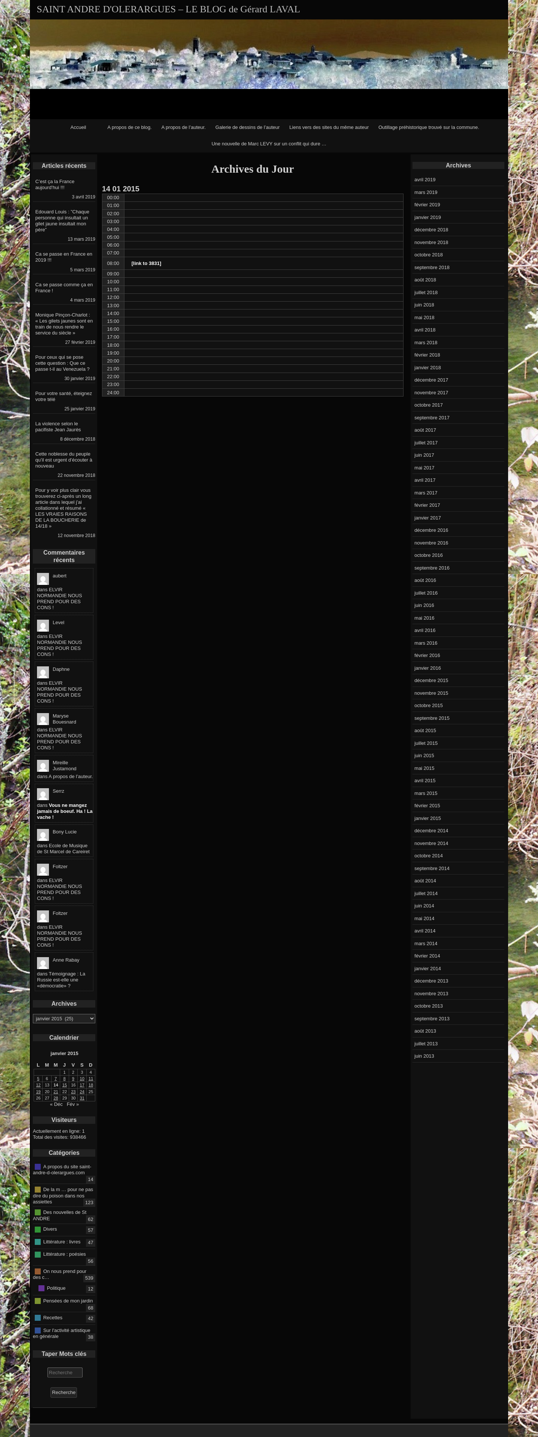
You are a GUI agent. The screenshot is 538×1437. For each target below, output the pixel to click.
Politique (56, 1288)
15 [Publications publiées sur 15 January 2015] (64, 1085)
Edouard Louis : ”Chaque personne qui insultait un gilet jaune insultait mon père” (62, 220)
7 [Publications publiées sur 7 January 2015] (56, 1078)
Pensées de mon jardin (68, 1300)
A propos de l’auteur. (183, 127)
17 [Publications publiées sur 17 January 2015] (82, 1085)
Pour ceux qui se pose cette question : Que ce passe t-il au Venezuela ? (62, 363)
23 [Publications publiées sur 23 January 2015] (73, 1091)
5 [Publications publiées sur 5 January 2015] (38, 1078)
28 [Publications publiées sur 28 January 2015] (55, 1098)
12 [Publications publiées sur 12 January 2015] (38, 1085)
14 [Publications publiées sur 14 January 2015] (55, 1085)
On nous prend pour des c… (59, 1274)
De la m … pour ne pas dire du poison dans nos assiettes (63, 1196)
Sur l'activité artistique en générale (61, 1333)
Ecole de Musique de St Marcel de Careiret (63, 848)
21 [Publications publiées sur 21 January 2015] (55, 1091)
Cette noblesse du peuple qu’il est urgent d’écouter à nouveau (63, 460)
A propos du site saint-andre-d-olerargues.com (62, 1169)
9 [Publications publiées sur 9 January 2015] (73, 1078)
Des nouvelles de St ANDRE (59, 1215)
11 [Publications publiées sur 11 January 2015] (91, 1078)
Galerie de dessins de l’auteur (248, 127)
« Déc (56, 1104)
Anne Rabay (66, 960)
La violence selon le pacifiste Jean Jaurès (58, 426)
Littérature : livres (62, 1242)
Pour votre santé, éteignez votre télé (63, 396)
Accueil (78, 127)
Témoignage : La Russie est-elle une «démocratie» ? (61, 980)
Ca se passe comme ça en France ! (64, 287)
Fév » (73, 1104)
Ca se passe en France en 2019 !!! (63, 257)
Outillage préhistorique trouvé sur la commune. (428, 127)
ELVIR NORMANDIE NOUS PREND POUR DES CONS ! (59, 598)
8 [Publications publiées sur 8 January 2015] (64, 1078)
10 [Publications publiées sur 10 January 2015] (82, 1078)
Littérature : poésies (64, 1254)
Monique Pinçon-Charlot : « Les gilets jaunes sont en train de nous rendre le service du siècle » (64, 324)
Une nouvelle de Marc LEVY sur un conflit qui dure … (269, 144)
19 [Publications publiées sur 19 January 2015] (38, 1091)
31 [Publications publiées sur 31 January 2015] (82, 1098)
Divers (50, 1229)
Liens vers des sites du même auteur (329, 127)
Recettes (52, 1317)
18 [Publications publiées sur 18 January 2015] (91, 1085)
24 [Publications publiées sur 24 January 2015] (82, 1091)
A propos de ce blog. (129, 127)
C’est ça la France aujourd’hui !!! (55, 184)
